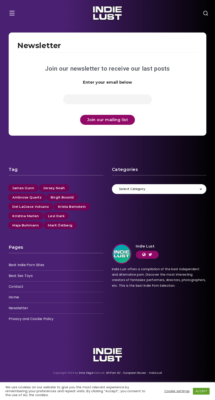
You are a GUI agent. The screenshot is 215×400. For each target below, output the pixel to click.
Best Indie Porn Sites (26, 264)
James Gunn (23, 188)
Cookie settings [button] (177, 391)
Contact (16, 286)
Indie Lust (145, 246)
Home (14, 297)
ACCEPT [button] (201, 391)
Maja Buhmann (25, 225)
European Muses (134, 373)
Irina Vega (86, 373)
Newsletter (18, 308)
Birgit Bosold (62, 197)
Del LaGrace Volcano (30, 207)
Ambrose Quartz (27, 197)
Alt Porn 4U (113, 373)
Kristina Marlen (25, 216)
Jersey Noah (54, 188)
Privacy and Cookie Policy (31, 318)
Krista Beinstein (72, 207)
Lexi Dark (56, 216)
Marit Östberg (60, 225)
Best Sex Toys (21, 275)
